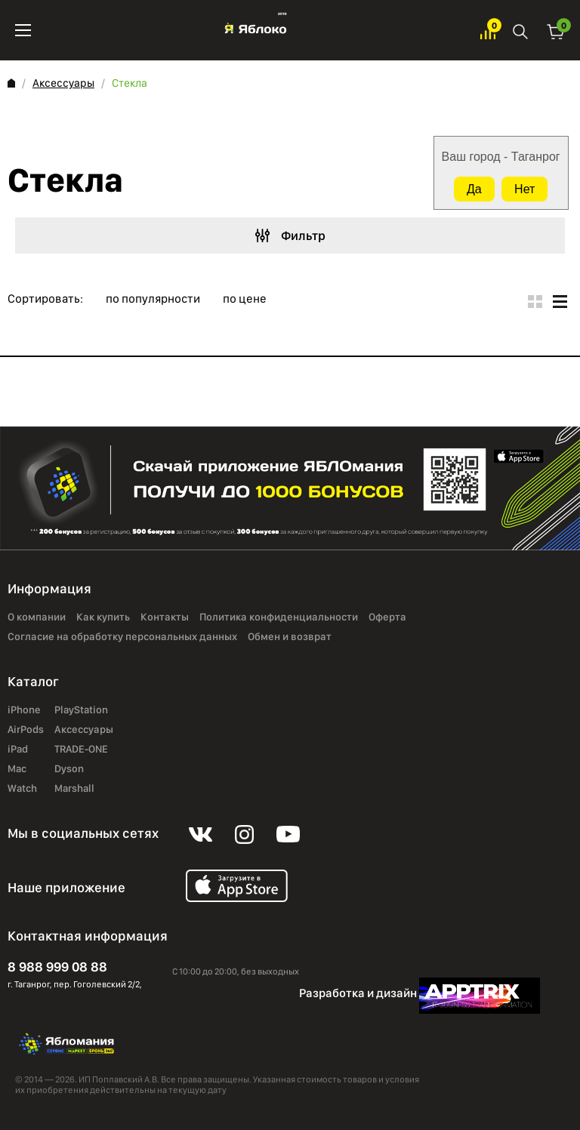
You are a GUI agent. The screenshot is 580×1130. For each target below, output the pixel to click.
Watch (22, 789)
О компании (37, 617)
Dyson (69, 769)
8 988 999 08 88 (57, 967)
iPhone (24, 710)
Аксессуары (63, 83)
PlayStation (81, 710)
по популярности (153, 299)
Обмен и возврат (290, 637)
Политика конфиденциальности (278, 617)
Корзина (556, 30)
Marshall (74, 789)
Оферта (387, 617)
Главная (11, 83)
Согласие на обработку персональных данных (122, 637)
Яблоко (255, 30)
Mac (17, 769)
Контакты (164, 617)
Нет (524, 189)
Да (474, 189)
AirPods (26, 730)
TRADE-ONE (81, 750)
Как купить (103, 617)
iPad (18, 750)
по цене (245, 299)
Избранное (487, 30)
